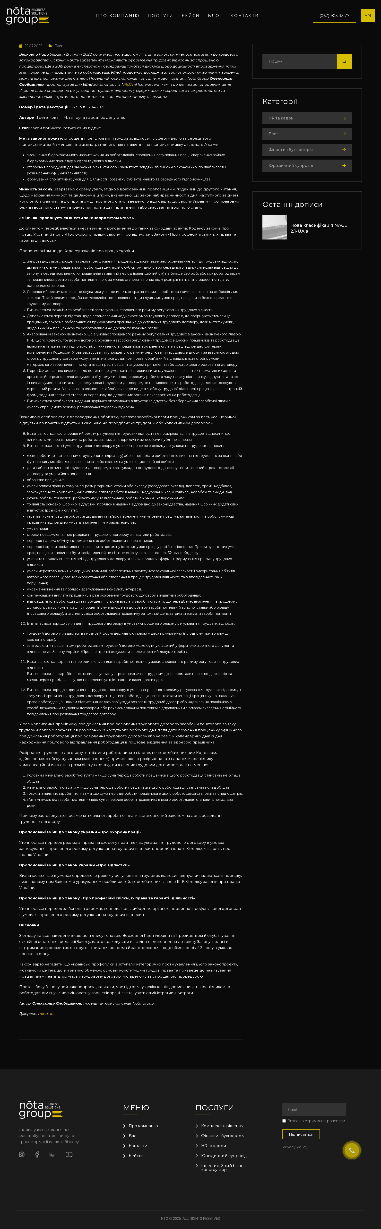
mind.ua (45, 1013)
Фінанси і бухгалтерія (290, 149)
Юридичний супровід (290, 165)
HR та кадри (281, 118)
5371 (129, 84)
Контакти (245, 15)
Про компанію (118, 15)
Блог (215, 15)
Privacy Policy (294, 1147)
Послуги (160, 15)
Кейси (191, 15)
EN (367, 15)
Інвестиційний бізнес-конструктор (224, 1168)
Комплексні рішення (222, 1126)
